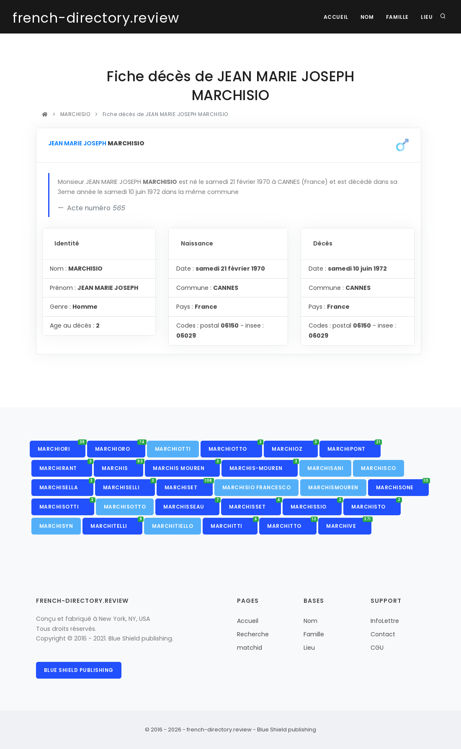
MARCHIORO (120, 446)
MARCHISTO (376, 504)
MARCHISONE (402, 485)
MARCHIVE (348, 523)
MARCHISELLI (129, 485)
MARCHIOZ (295, 446)
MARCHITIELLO (172, 525)
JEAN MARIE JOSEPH (77, 143)
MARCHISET (189, 485)
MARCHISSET (255, 504)
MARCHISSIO (316, 504)
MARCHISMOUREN (333, 487)
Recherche (253, 634)
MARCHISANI (325, 468)
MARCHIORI (61, 446)
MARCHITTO (292, 523)
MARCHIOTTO (236, 446)
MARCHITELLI (116, 523)
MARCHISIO (75, 114)
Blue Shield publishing (78, 670)
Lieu (427, 17)
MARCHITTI (234, 523)
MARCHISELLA (66, 485)
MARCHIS (122, 466)
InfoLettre (385, 621)
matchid (249, 647)
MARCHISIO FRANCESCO (256, 487)
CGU (377, 647)
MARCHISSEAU (191, 504)
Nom (366, 17)
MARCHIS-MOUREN (263, 466)
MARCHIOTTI (173, 448)
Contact (383, 634)
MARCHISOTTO (125, 506)
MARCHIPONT (354, 446)
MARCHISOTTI (66, 504)
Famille (396, 17)
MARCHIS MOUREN (186, 466)
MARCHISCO (378, 468)
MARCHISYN (56, 525)
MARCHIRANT (66, 466)
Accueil (334, 17)
